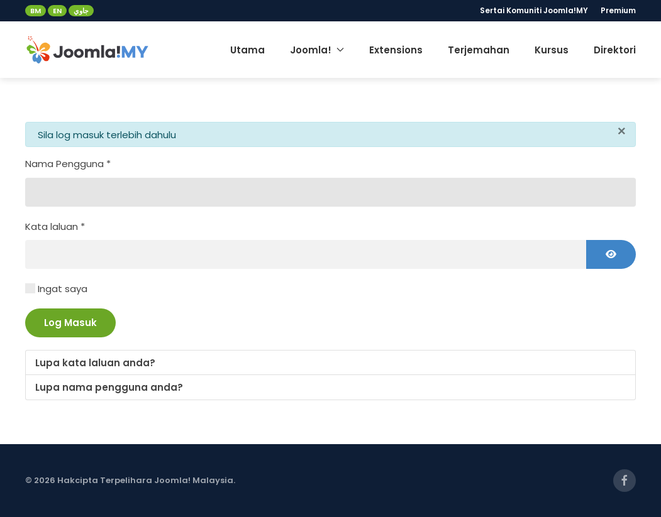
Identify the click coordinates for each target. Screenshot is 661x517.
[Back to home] (88, 50)
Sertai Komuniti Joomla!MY (534, 10)
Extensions (396, 50)
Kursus (552, 50)
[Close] (621, 131)
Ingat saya (62, 288)
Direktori (615, 50)
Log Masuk (70, 322)
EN (57, 11)
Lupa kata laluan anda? (95, 362)
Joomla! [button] (317, 50)
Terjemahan (478, 50)
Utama (247, 50)
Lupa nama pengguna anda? (109, 387)
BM (35, 11)
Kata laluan (55, 226)
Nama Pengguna (68, 163)
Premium (618, 10)
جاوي (81, 11)
